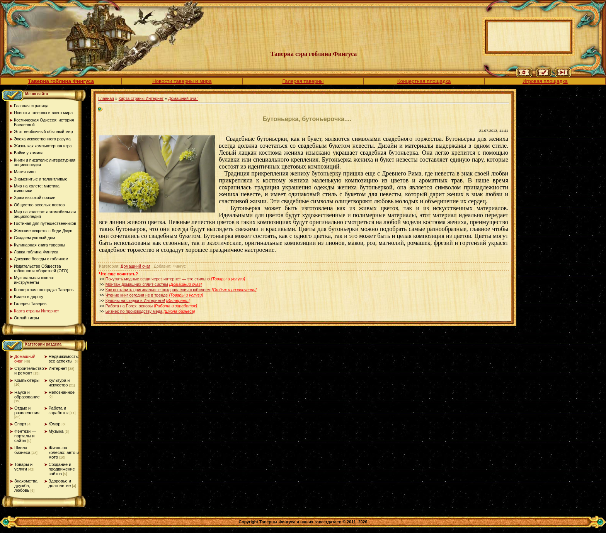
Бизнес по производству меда (134, 311)
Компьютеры (26, 380)
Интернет (58, 368)
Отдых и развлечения (26, 410)
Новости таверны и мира (182, 81)
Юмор (55, 424)
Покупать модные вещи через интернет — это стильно (158, 279)
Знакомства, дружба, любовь (26, 486)
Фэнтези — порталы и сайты (25, 436)
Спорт (20, 424)
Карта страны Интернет (141, 98)
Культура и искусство (59, 382)
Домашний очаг (183, 98)
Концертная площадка (424, 81)
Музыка (56, 431)
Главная (106, 98)
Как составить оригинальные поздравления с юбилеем (158, 289)
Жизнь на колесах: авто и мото (64, 452)
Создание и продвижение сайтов (62, 469)
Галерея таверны (303, 81)
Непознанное (62, 392)
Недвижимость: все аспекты (64, 358)
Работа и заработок (58, 410)
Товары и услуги (23, 466)
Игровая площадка (545, 81)
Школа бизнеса (22, 450)
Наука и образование (27, 394)
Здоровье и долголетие (60, 483)
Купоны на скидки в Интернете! (135, 300)
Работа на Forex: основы (129, 306)
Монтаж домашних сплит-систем (137, 284)
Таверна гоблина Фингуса (61, 81)
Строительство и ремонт (29, 370)
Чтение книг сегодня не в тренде (137, 295)
